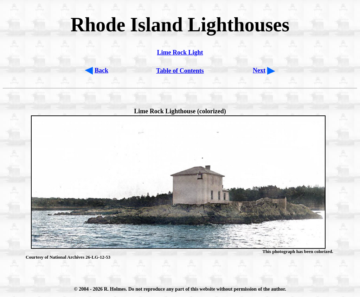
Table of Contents (180, 70)
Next (259, 70)
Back (101, 70)
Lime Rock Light (180, 52)
